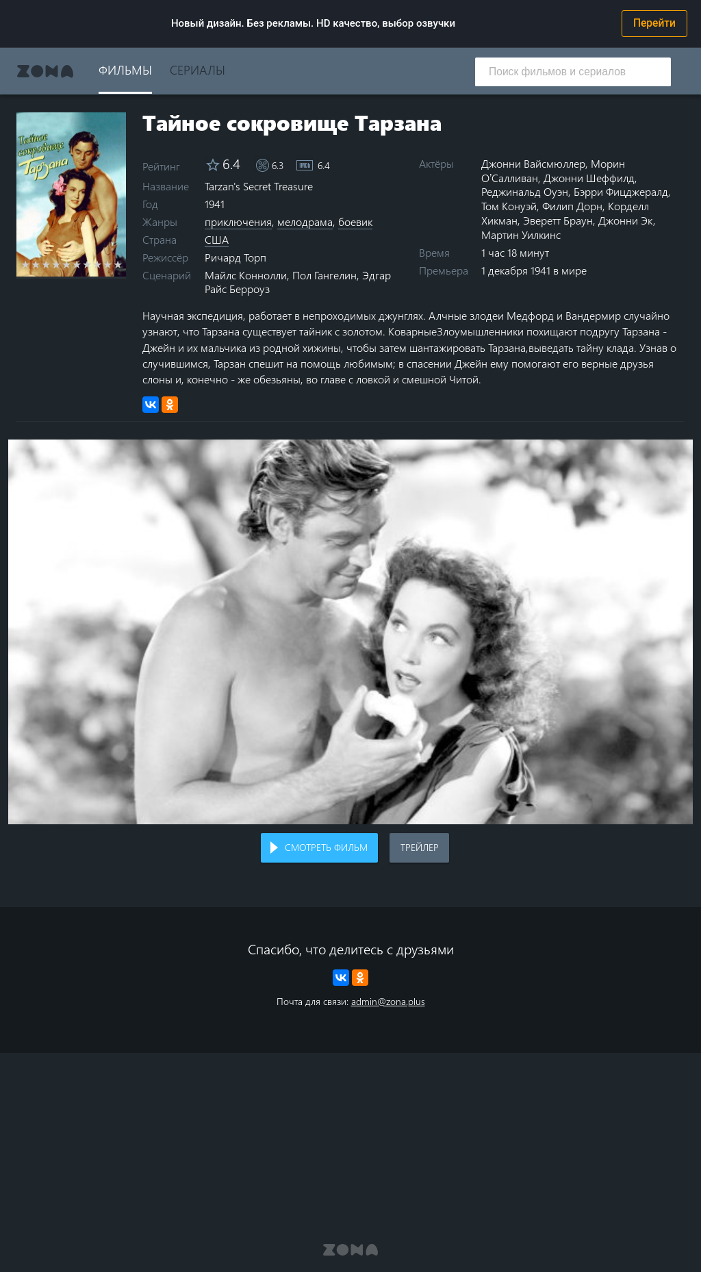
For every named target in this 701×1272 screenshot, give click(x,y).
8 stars (97, 264)
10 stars (118, 264)
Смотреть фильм (326, 847)
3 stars (46, 264)
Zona (45, 71)
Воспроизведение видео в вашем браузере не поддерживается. (350, 632)
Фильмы (125, 69)
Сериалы (197, 69)
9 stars (108, 264)
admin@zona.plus (388, 1001)
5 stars (67, 264)
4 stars (56, 264)
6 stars (77, 264)
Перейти (654, 23)
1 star (26, 264)
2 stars (36, 264)
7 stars (87, 264)
